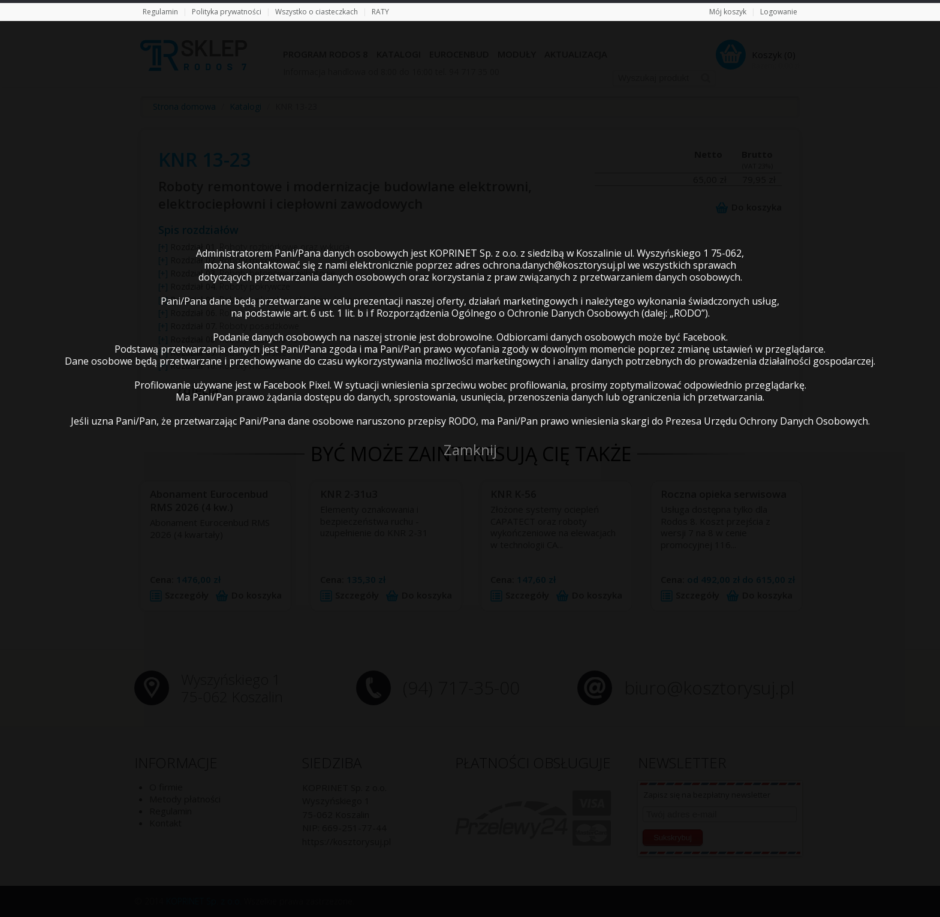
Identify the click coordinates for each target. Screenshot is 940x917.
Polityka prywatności (226, 12)
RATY (380, 12)
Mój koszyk (727, 12)
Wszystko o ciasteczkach (316, 12)
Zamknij (470, 449)
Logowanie (778, 12)
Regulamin (160, 12)
